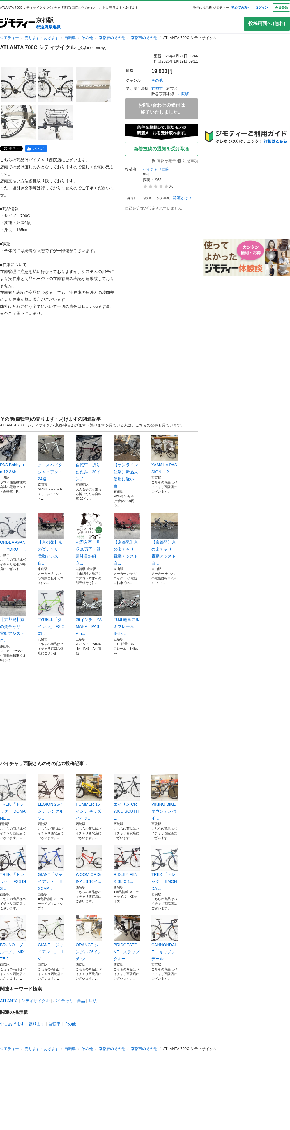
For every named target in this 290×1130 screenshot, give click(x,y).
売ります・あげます (42, 37)
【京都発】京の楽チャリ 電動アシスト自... (51, 539)
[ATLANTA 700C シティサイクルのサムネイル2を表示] (56, 84)
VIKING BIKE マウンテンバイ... (164, 797)
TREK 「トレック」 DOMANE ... (13, 797)
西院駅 (183, 94)
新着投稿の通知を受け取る (162, 148)
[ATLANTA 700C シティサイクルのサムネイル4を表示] (18, 122)
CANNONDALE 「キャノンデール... (164, 938)
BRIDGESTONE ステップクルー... (127, 938)
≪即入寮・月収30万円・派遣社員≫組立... (89, 539)
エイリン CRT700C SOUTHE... (127, 797)
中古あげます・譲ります (22, 1024)
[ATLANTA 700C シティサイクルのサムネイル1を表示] (18, 84)
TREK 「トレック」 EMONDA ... (164, 868)
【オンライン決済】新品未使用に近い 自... (127, 461)
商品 (81, 1000)
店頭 (93, 1000)
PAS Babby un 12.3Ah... (13, 454)
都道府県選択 (48, 27)
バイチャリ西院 (156, 169)
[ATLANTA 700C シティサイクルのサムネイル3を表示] (93, 84)
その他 (87, 37)
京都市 (157, 88)
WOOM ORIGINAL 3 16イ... (89, 864)
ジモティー (9, 37)
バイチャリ (63, 1000)
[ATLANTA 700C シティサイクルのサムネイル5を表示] (56, 122)
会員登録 (281, 7)
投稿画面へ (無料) (266, 23)
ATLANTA (9, 1000)
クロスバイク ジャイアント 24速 (51, 458)
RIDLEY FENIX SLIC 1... (127, 864)
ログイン (261, 7)
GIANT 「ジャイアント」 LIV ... (51, 938)
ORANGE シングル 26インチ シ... (89, 938)
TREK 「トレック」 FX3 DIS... (13, 868)
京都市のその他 (144, 37)
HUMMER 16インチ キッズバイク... (89, 797)
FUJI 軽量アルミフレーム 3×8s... (127, 613)
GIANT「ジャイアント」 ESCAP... (51, 868)
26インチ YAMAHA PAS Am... (89, 613)
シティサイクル (35, 1000)
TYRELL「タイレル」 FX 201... (51, 613)
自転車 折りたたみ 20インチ (89, 458)
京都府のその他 (112, 37)
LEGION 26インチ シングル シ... (51, 797)
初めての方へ (240, 7)
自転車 (70, 37)
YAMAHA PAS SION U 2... (164, 454)
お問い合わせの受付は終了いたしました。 (161, 109)
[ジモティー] (17, 23)
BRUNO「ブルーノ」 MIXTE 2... (13, 938)
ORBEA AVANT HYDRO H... (13, 532)
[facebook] (36, 148)
